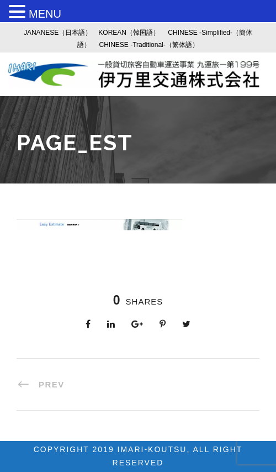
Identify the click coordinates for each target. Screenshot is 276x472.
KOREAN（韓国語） (129, 32)
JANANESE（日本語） (58, 32)
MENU (45, 14)
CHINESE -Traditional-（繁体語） (149, 45)
